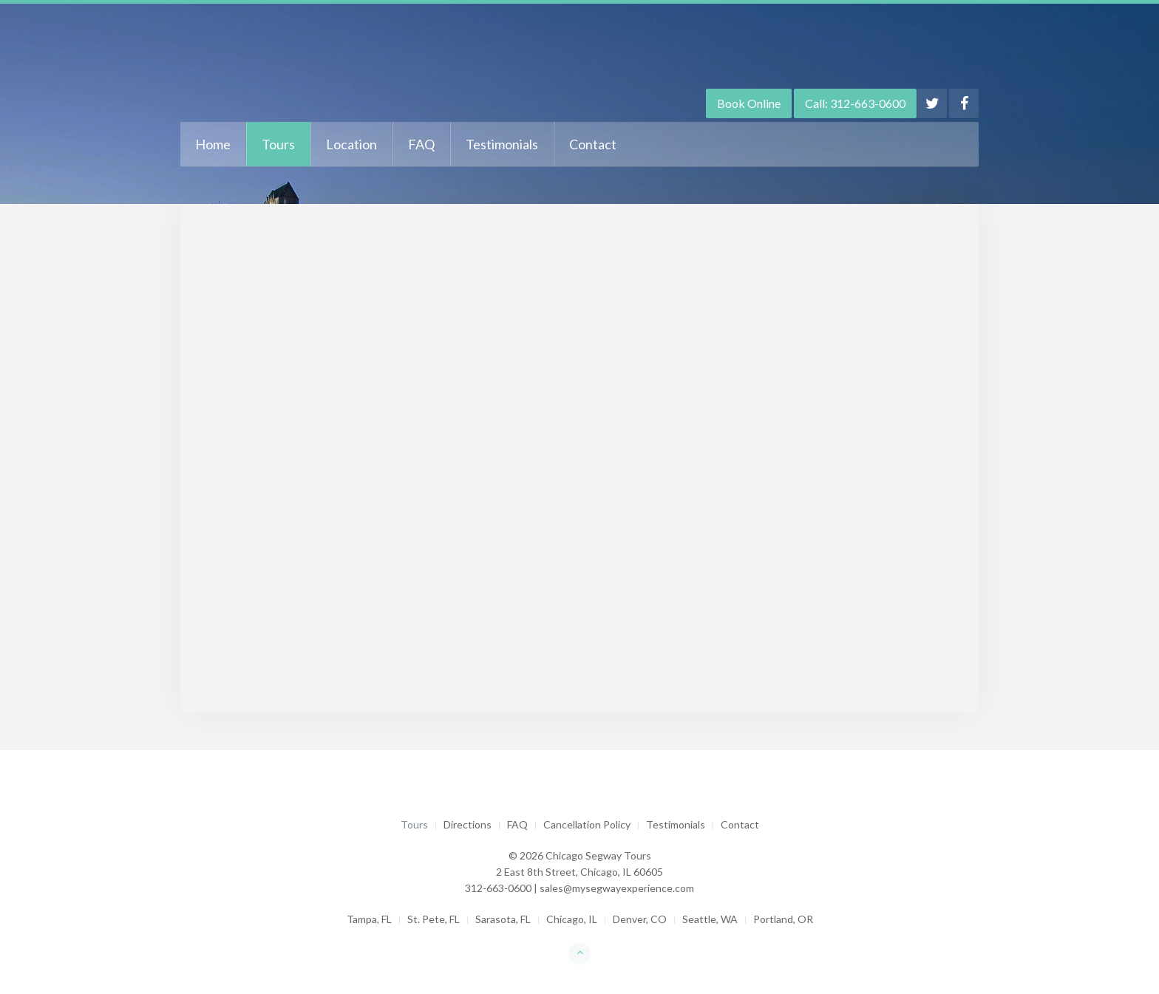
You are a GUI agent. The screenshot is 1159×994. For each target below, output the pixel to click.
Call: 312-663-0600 (855, 103)
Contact (592, 144)
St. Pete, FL (433, 919)
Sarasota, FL (503, 919)
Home (213, 144)
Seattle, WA (710, 919)
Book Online (749, 103)
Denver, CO (640, 919)
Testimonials (502, 144)
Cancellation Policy (587, 824)
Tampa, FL (369, 919)
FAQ (421, 144)
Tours (278, 144)
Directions (467, 824)
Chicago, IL (571, 919)
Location (351, 144)
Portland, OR (783, 919)
